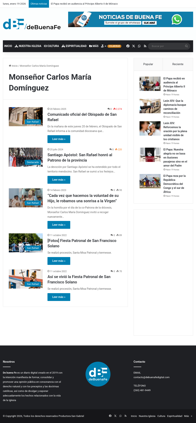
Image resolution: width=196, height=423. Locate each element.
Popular (148, 64)
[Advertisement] (163, 272)
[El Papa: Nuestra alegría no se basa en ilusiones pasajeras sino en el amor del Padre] (150, 155)
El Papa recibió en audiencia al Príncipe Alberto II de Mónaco (84, 3)
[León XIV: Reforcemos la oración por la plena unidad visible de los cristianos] (150, 128)
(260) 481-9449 (142, 390)
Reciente (177, 64)
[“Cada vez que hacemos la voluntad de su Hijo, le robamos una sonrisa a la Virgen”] (26, 197)
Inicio (8, 46)
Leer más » (58, 139)
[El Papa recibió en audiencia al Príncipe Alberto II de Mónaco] (150, 84)
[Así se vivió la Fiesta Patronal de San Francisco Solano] (26, 279)
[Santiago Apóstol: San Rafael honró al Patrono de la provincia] (26, 157)
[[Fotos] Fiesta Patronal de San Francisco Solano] (26, 242)
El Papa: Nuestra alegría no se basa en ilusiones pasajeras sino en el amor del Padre (175, 157)
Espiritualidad (74, 46)
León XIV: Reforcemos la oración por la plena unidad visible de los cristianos (175, 131)
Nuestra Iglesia (28, 46)
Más (93, 46)
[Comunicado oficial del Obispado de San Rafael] (26, 116)
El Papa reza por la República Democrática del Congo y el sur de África (174, 183)
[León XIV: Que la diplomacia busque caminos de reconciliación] (150, 106)
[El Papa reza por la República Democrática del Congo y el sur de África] (150, 181)
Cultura (51, 46)
